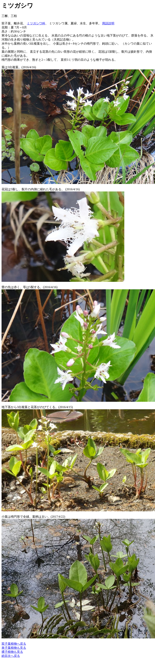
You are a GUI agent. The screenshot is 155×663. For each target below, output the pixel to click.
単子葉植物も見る (14, 647)
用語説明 (108, 23)
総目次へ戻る (11, 655)
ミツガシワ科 (36, 23)
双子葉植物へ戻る (14, 643)
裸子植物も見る (12, 651)
